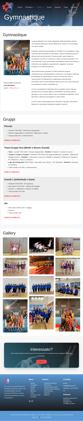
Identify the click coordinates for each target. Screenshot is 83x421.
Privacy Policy (57, 415)
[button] (36, 7)
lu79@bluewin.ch (14, 88)
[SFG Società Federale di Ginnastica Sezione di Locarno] (8, 7)
